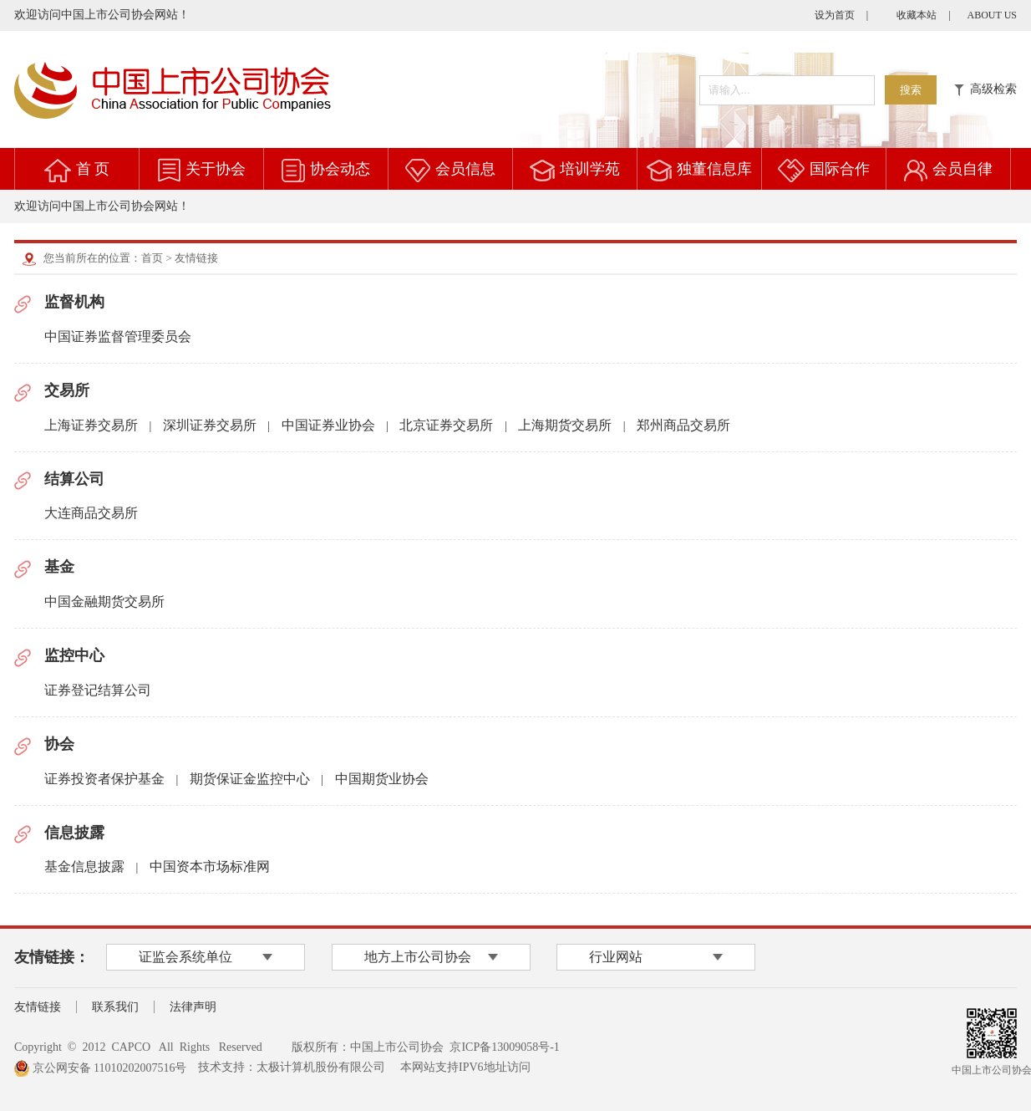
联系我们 (115, 1007)
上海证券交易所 (91, 425)
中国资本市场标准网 (210, 866)
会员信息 (465, 169)
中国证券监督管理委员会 (117, 336)
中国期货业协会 (382, 779)
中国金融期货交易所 (104, 601)
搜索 (911, 90)
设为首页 (835, 15)
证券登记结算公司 (97, 690)
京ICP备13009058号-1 (504, 1047)
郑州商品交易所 (683, 425)
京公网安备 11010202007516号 (100, 1068)
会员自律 (962, 169)
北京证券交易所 (446, 425)
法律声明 (193, 1007)
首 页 (93, 169)
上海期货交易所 (565, 425)
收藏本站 (916, 15)
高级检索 (985, 89)
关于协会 (215, 169)
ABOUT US (992, 15)
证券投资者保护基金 (104, 779)
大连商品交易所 (91, 513)
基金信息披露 (84, 866)
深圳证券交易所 (209, 425)
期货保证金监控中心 (250, 779)
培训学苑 (590, 169)
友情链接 (37, 1007)
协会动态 (340, 169)
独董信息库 (714, 169)
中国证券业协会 (328, 425)
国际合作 (840, 169)
